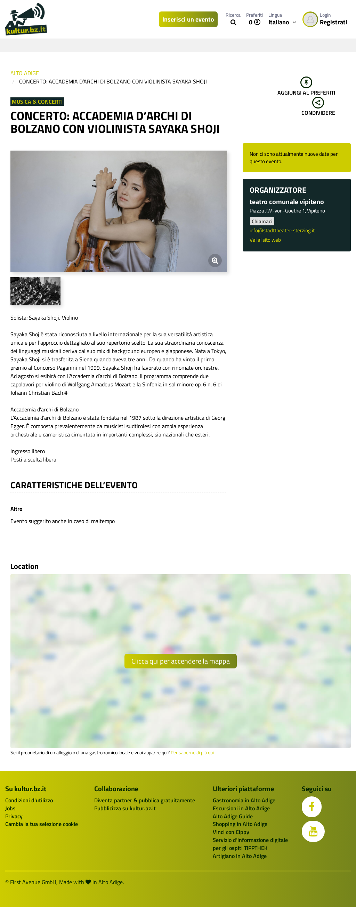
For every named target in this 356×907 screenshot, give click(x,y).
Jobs (10, 808)
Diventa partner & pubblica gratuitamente (144, 800)
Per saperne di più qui (192, 752)
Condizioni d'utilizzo (29, 800)
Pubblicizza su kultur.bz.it (125, 808)
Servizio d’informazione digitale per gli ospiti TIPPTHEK (250, 844)
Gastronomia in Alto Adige (244, 800)
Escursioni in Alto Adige (241, 808)
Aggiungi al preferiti (306, 87)
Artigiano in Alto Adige (240, 856)
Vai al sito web (265, 240)
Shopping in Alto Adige (240, 824)
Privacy (14, 816)
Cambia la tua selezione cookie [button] (41, 824)
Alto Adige (24, 73)
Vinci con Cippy (231, 832)
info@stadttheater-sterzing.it (282, 230)
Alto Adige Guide (233, 816)
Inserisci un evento (188, 19)
